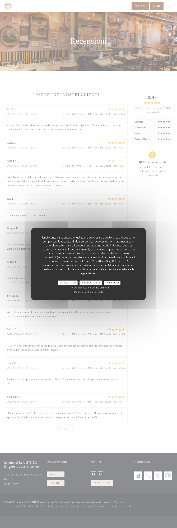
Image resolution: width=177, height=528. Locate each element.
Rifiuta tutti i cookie (90, 282)
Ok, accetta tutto (68, 282)
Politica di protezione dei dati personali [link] (89, 287)
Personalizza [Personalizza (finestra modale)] (112, 282)
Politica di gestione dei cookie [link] (89, 292)
